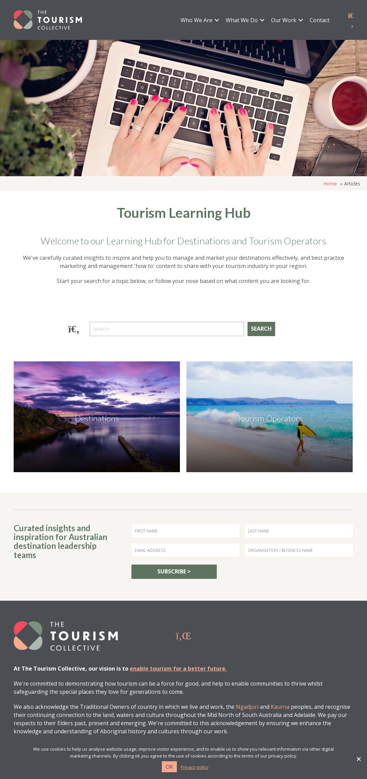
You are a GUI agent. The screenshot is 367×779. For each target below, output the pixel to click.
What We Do (242, 20)
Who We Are (196, 20)
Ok (169, 766)
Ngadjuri (247, 706)
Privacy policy (195, 767)
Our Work (283, 20)
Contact (319, 20)
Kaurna (280, 706)
